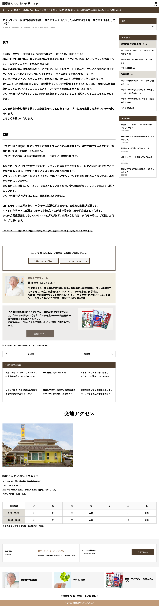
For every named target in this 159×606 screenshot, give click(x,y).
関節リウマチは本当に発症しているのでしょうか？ (137, 170)
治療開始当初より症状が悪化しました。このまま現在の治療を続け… (96, 391)
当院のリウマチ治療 (43, 261)
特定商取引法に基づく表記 (71, 596)
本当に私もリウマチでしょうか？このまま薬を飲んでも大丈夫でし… (21, 374)
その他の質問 (126, 68)
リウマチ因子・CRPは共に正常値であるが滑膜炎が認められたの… (21, 391)
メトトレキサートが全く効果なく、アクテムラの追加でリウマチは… (96, 374)
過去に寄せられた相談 (47, 27)
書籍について (40, 333)
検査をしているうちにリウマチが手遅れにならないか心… (137, 126)
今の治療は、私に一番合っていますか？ (25, 27)
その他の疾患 (126, 108)
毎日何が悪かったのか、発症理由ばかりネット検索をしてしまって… (59, 391)
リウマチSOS (75, 261)
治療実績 (125, 74)
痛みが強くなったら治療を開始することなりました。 (137, 138)
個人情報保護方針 (91, 596)
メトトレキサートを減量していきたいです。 (136, 158)
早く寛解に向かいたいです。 (56, 372)
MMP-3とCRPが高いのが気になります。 (137, 148)
